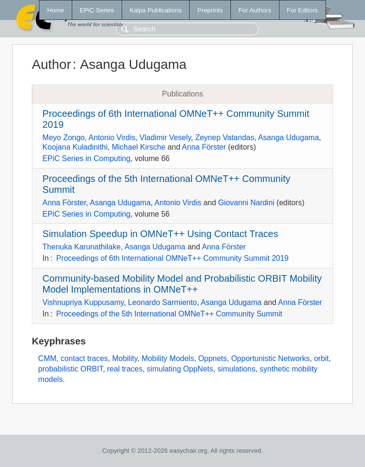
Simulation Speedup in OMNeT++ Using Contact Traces (160, 234)
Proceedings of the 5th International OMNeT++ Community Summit (169, 314)
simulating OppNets (180, 369)
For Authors (255, 10)
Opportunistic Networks (270, 358)
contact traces (84, 358)
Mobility (124, 358)
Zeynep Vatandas (224, 137)
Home (55, 10)
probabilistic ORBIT (70, 369)
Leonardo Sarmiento (162, 302)
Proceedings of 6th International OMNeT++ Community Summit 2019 (172, 258)
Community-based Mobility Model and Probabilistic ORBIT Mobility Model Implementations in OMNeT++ (182, 284)
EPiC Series (97, 10)
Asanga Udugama (288, 137)
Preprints (209, 10)
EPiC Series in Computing (86, 158)
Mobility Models (168, 358)
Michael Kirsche (138, 147)
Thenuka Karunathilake (81, 247)
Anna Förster (204, 147)
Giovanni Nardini (246, 203)
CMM (47, 358)
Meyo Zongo (63, 137)
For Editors (302, 10)
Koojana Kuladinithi (74, 147)
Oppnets (212, 358)
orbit (321, 358)
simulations (236, 369)
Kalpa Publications (156, 10)
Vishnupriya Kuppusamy (83, 302)
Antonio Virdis (111, 137)
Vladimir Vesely (165, 137)
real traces (125, 369)
